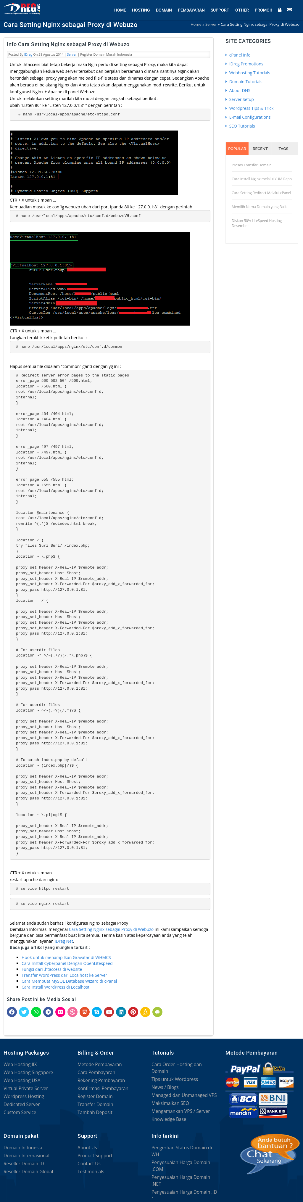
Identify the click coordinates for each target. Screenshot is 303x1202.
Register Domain (93, 1096)
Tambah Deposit (93, 1112)
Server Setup (239, 99)
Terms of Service (114, 1187)
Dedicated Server (20, 1104)
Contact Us (88, 1160)
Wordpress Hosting (22, 1096)
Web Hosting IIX (19, 1064)
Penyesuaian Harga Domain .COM (184, 1152)
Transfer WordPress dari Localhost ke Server (64, 975)
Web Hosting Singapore (26, 1072)
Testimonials (90, 1168)
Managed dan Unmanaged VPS (181, 1088)
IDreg (28, 54)
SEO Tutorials (240, 126)
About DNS (237, 90)
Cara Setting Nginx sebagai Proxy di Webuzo (111, 929)
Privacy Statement (21, 1194)
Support (220, 9)
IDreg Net (64, 941)
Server (72, 54)
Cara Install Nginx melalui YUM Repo (262, 178)
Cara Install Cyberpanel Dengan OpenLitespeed (67, 963)
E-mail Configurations (247, 117)
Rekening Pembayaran (99, 1080)
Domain (164, 9)
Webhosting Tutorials (247, 72)
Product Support (93, 1152)
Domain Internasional (24, 1152)
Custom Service (18, 1112)
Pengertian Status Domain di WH (183, 1144)
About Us (86, 1144)
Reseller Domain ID (22, 1160)
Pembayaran (191, 9)
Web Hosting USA (20, 1080)
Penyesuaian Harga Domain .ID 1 (183, 1168)
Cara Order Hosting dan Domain (183, 1064)
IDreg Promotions (244, 64)
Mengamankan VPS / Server (178, 1104)
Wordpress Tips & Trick (249, 108)
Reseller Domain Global (26, 1168)
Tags (284, 149)
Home (120, 9)
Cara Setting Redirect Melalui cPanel (261, 192)
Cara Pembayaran (95, 1072)
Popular (237, 149)
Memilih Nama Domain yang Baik (259, 206)
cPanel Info (238, 55)
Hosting (141, 9)
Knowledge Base (167, 1112)
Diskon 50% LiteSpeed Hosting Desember (257, 223)
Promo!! (263, 9)
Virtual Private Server (24, 1088)
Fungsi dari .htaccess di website (52, 969)
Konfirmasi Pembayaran (101, 1088)
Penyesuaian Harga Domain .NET (183, 1160)
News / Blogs (164, 1080)
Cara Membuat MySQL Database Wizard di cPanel (69, 981)
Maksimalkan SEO (169, 1096)
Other (242, 9)
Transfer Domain (94, 1104)
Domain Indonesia (21, 1144)
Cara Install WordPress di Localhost (55, 987)
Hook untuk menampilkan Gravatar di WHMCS (66, 957)
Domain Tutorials (243, 81)
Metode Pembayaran (98, 1064)
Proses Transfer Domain (252, 165)
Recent (260, 149)
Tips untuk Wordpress (173, 1072)
